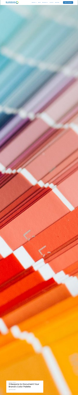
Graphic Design (12, 382)
